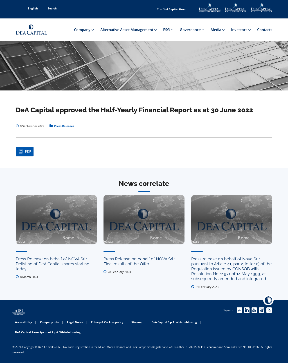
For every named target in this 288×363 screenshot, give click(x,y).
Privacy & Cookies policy (107, 322)
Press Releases (64, 126)
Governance (192, 29)
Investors (240, 29)
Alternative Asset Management (128, 29)
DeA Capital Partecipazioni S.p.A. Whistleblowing (48, 332)
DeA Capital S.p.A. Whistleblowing (174, 322)
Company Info (49, 322)
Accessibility (23, 322)
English (30, 8)
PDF (24, 151)
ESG (168, 29)
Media (217, 29)
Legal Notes (75, 322)
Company (84, 29)
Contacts (264, 29)
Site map (137, 322)
